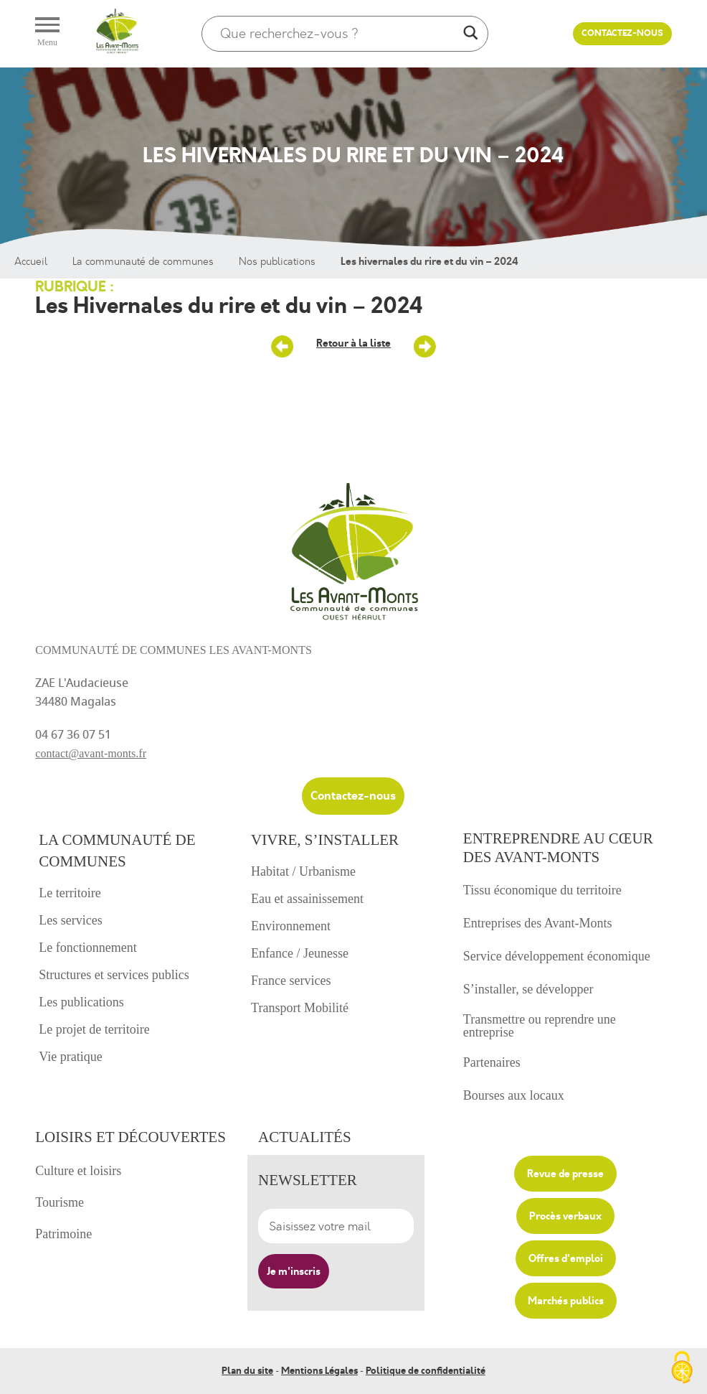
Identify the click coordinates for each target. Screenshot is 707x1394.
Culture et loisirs (78, 1171)
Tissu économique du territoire (542, 890)
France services (291, 980)
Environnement (291, 926)
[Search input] (338, 34)
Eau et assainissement (307, 899)
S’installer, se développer (528, 989)
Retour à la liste (353, 343)
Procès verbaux (565, 1216)
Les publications (81, 1002)
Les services (70, 920)
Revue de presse (565, 1173)
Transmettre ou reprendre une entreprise (539, 1025)
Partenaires (492, 1062)
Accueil (30, 261)
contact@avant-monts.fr (90, 753)
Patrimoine (63, 1234)
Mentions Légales (319, 1370)
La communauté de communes (143, 261)
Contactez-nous (622, 33)
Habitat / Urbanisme (303, 871)
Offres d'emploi (565, 1258)
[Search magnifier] (470, 34)
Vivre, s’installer (325, 839)
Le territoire (69, 893)
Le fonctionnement (87, 947)
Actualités (304, 1137)
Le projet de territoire (94, 1029)
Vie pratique (70, 1056)
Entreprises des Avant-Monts (537, 923)
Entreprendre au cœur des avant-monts (558, 848)
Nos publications (277, 261)
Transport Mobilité (299, 1008)
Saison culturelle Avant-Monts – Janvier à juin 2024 (424, 346)
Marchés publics (566, 1301)
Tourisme (59, 1202)
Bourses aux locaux (513, 1095)
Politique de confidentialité (425, 1370)
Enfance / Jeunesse (299, 953)
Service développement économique (556, 956)
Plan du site (247, 1370)
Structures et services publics (114, 975)
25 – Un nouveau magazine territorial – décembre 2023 (282, 346)
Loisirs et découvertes (130, 1137)
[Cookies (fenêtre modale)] (682, 1369)
